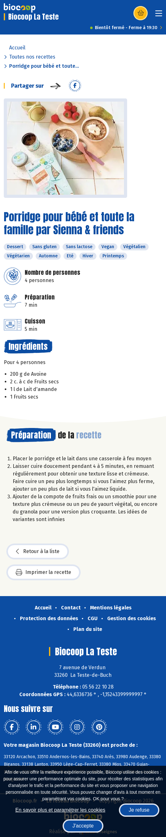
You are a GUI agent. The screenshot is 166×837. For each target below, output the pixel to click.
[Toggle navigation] (158, 15)
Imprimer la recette (43, 572)
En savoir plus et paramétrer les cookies (60, 810)
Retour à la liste (37, 551)
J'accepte (83, 825)
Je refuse (139, 810)
